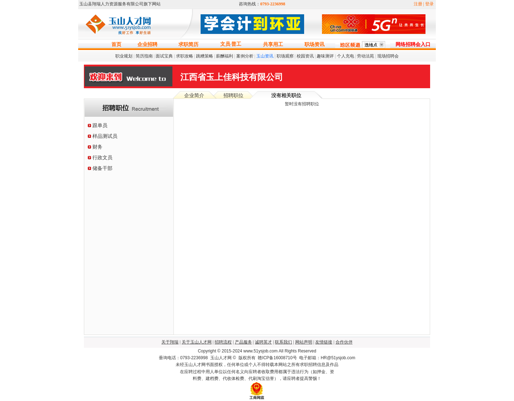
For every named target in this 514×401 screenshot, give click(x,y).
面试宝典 (164, 56)
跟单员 (99, 125)
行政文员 (102, 157)
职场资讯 (314, 44)
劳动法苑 (365, 56)
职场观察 (285, 56)
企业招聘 (147, 44)
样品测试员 (104, 136)
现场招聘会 (388, 56)
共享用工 (273, 44)
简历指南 (144, 56)
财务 (97, 147)
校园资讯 (305, 56)
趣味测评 (325, 56)
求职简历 (188, 44)
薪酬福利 (224, 56)
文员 (225, 44)
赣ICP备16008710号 (277, 357)
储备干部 (102, 168)
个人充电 (345, 56)
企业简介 (194, 95)
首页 (116, 44)
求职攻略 (184, 56)
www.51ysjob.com (260, 351)
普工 (236, 44)
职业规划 (123, 56)
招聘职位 (233, 95)
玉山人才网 (221, 357)
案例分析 (244, 56)
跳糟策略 (204, 56)
